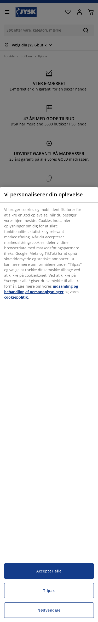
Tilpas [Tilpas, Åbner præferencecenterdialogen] (49, 590)
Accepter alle (49, 571)
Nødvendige (49, 610)
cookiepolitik (16, 297)
